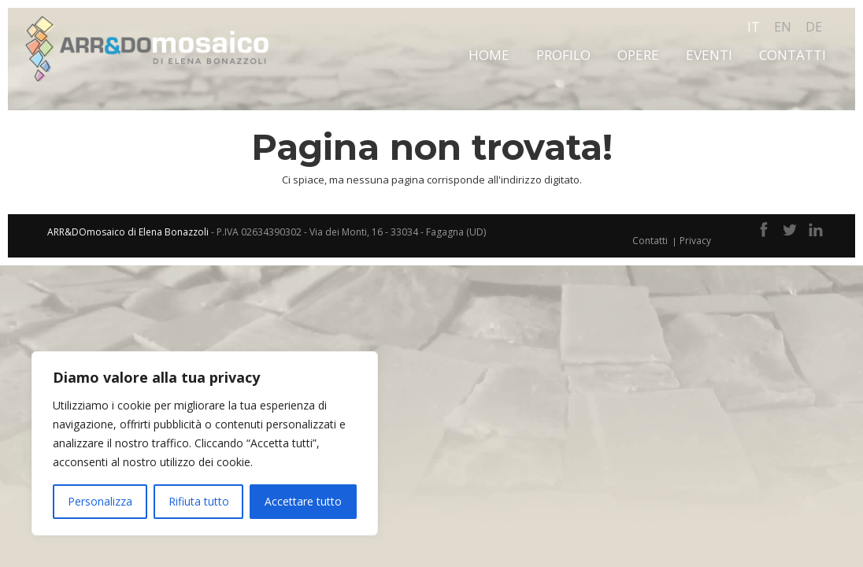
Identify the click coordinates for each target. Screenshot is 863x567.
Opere (638, 55)
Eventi (709, 55)
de (814, 26)
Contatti (792, 55)
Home (489, 55)
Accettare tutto (303, 501)
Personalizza (100, 501)
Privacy (695, 240)
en (782, 26)
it (753, 26)
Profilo (563, 55)
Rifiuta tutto (199, 501)
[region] (204, 443)
